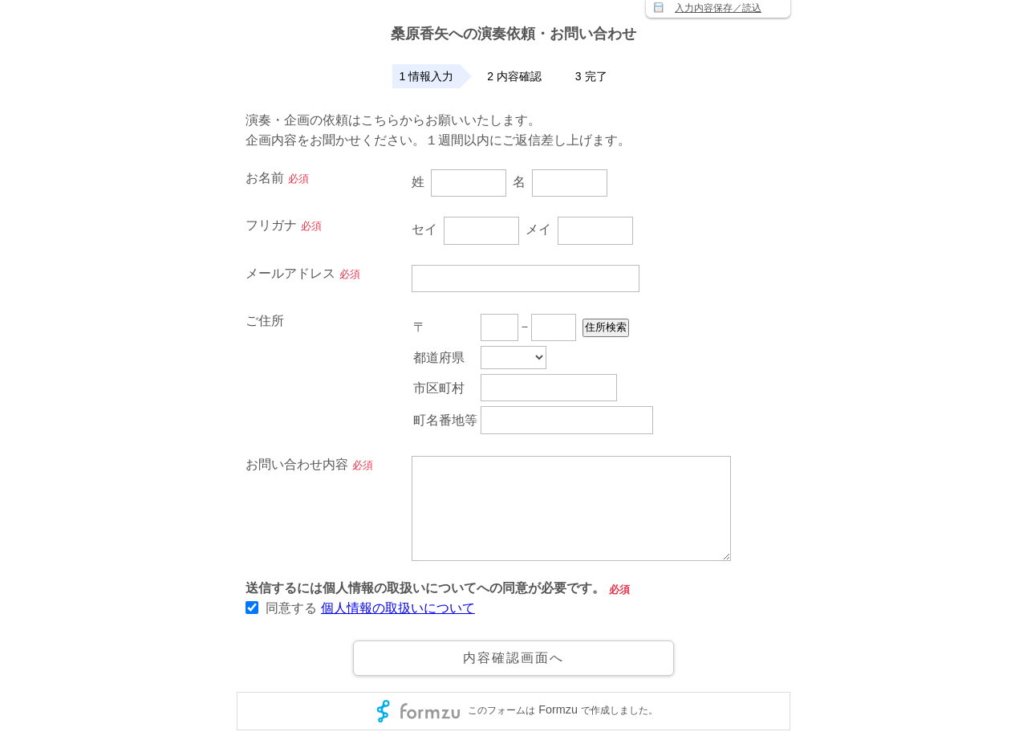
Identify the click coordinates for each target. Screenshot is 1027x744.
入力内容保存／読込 (718, 8)
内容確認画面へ (513, 658)
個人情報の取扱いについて (398, 608)
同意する (291, 608)
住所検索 (651, 329)
